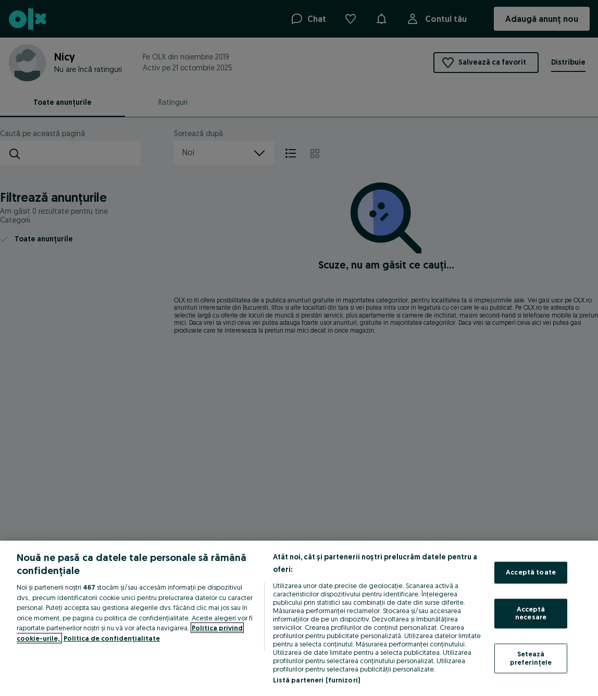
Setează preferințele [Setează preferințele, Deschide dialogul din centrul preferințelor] (531, 658)
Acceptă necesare (530, 613)
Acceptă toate (531, 572)
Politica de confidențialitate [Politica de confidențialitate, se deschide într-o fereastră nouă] (112, 638)
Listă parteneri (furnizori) (316, 680)
